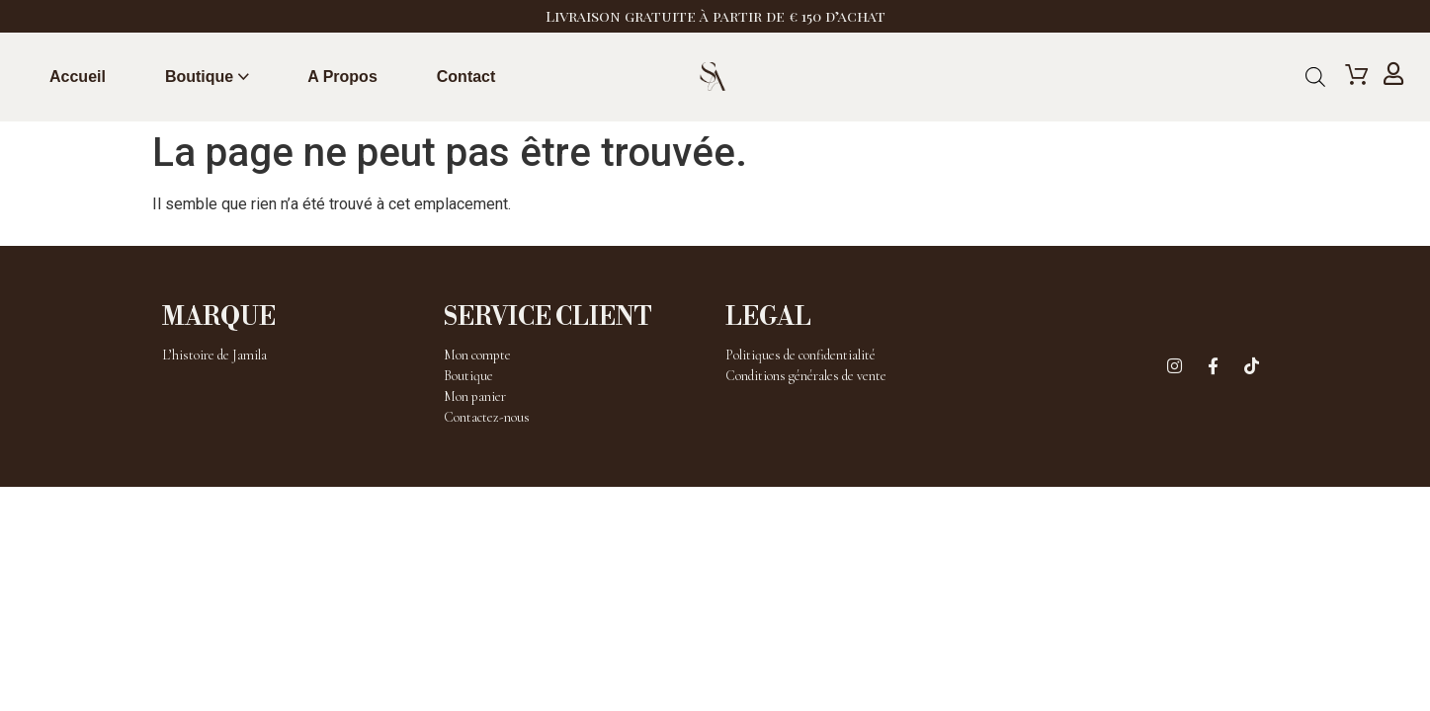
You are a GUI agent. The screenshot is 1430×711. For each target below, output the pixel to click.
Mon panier (475, 396)
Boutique (199, 76)
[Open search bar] (1315, 77)
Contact (466, 76)
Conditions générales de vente (805, 375)
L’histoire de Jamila (214, 355)
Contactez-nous (487, 417)
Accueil (77, 76)
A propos (342, 76)
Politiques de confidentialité (800, 355)
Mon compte (477, 355)
